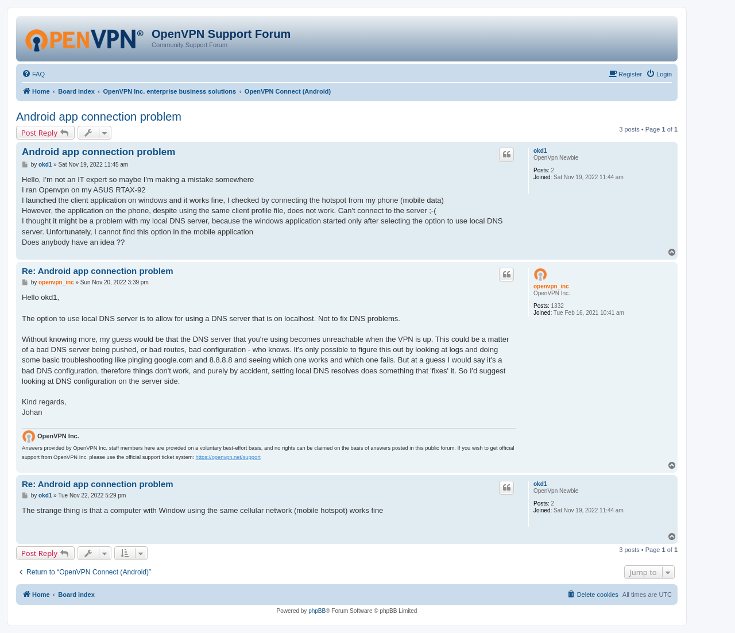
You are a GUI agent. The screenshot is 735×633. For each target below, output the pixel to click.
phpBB (317, 611)
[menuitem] (33, 74)
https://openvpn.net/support (228, 457)
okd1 (540, 151)
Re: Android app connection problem (97, 271)
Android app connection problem (98, 116)
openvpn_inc (551, 286)
